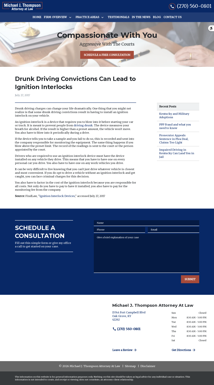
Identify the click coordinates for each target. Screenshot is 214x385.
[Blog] (157, 17)
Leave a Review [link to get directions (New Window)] (124, 350)
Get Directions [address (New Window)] (184, 350)
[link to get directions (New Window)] (139, 317)
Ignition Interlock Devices (57, 196)
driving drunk (83, 125)
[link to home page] (22, 6)
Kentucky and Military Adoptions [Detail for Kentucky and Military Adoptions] (174, 115)
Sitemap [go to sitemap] (130, 366)
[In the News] (141, 17)
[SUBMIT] (190, 279)
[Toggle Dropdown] (71, 17)
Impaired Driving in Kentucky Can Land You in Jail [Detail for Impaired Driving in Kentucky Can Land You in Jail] (176, 153)
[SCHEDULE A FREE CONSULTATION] (107, 55)
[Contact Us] (172, 17)
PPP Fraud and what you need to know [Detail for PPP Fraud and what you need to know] (175, 126)
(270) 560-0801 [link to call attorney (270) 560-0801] (126, 329)
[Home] (37, 17)
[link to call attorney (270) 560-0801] (190, 6)
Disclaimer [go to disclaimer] (147, 366)
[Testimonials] (118, 17)
